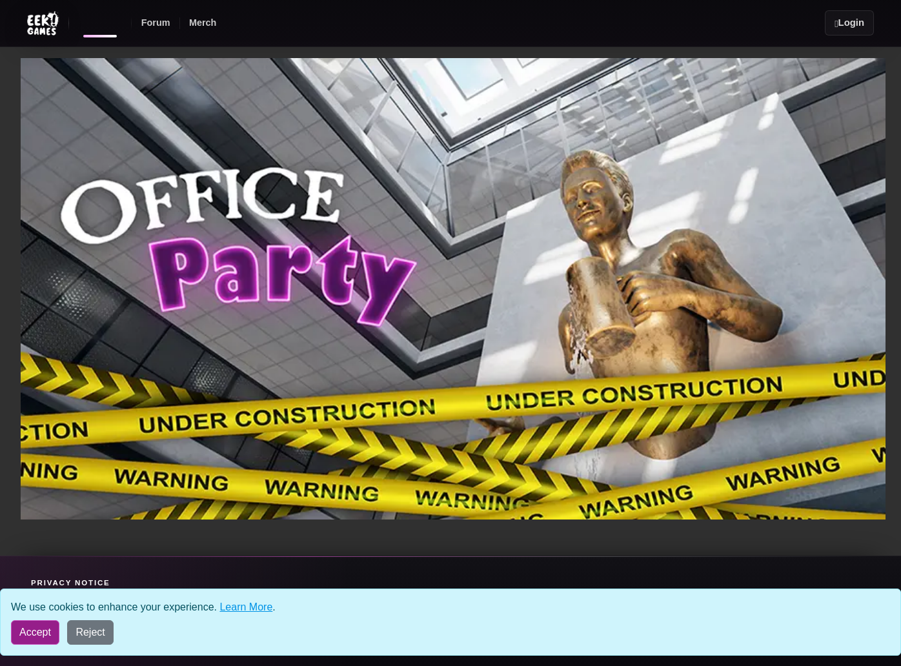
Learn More (245, 606)
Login (849, 22)
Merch (202, 22)
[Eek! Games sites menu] (43, 23)
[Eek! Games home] (100, 23)
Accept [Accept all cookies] (35, 632)
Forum (155, 22)
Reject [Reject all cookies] (90, 632)
